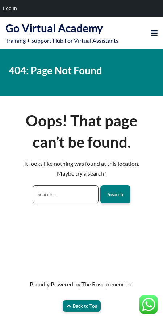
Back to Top (81, 306)
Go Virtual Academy (54, 27)
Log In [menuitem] (10, 8)
